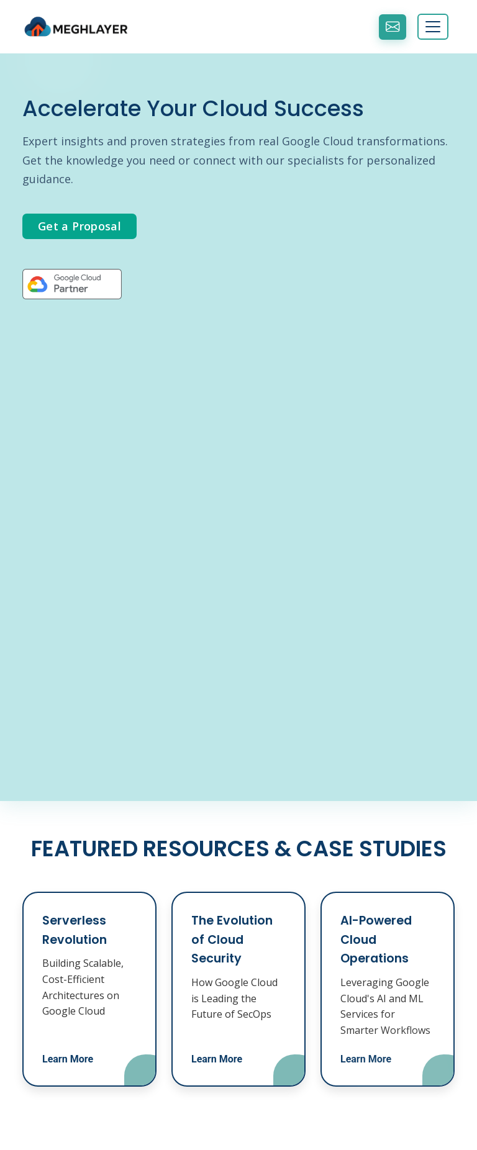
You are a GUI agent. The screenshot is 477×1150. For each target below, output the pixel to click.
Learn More (67, 1059)
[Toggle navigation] (432, 27)
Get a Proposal (79, 226)
